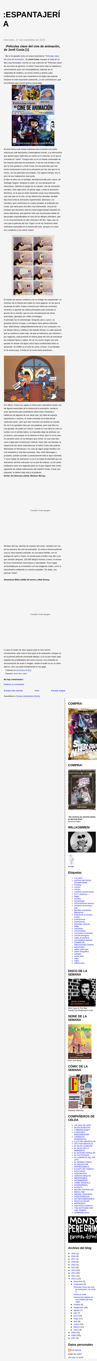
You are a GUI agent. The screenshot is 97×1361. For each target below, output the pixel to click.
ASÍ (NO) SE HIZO (82, 1125)
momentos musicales (83, 933)
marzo (77, 1324)
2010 (73, 1278)
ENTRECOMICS (81, 1166)
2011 (73, 1276)
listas (76, 926)
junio (76, 1316)
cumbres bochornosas (84, 892)
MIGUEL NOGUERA (83, 1194)
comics (77, 887)
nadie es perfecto (82, 938)
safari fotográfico (81, 951)
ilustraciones (79, 919)
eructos (77, 899)
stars (76, 958)
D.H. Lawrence (80, 894)
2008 (73, 1335)
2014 (73, 1267)
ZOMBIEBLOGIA (81, 1212)
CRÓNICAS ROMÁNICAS (80, 1138)
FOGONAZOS (80, 1173)
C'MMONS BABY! (82, 1130)
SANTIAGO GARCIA (83, 1206)
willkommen (79, 963)
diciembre (78, 1281)
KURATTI (78, 1187)
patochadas (79, 947)
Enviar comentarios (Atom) (28, 696)
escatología (79, 901)
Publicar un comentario (14, 684)
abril (76, 1321)
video (25, 673)
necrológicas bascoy (83, 940)
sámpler (77, 954)
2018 (73, 1256)
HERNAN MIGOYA (82, 1176)
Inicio (37, 690)
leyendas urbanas (82, 924)
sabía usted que (81, 949)
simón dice (17, 673)
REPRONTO (79, 1203)
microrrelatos (80, 931)
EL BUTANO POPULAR (84, 1153)
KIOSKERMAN (81, 1185)
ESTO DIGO (79, 1171)
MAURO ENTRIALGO (84, 1189)
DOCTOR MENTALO (83, 1144)
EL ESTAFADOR (81, 1155)
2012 (73, 1273)
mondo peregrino (81, 935)
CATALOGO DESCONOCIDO (81, 1133)
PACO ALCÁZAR (81, 1201)
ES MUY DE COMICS (84, 1169)
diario (76, 896)
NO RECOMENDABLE (84, 1199)
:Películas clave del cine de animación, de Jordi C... (84, 1289)
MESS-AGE (79, 1192)
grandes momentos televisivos (82, 911)
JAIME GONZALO (82, 1183)
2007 (73, 1338)
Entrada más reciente (13, 690)
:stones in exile (79, 1294)
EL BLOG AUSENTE (83, 1146)
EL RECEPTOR (81, 1164)
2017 (73, 1259)
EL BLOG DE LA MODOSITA (81, 1149)
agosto (77, 1310)
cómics (77, 889)
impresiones (79, 922)
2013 (73, 1270)
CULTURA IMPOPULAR (85, 1141)
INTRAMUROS (81, 1180)
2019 (73, 1253)
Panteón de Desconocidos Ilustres (84, 943)
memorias (78, 928)
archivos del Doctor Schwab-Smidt (82, 881)
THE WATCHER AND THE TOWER (83, 1209)
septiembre (79, 1307)
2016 (73, 1262)
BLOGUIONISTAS (82, 1127)
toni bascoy (76, 1350)
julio (76, 1313)
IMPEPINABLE (81, 1178)
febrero (77, 1327)
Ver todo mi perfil (75, 1357)
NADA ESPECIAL (82, 1196)
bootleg (77, 885)
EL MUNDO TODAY (83, 1162)
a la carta (78, 878)
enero (76, 1330)
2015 (73, 1265)
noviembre (78, 1284)
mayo (76, 1318)
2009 (73, 1332)
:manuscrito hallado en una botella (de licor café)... (83, 1299)
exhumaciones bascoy (84, 903)
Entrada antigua (58, 690)
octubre (77, 1304)
